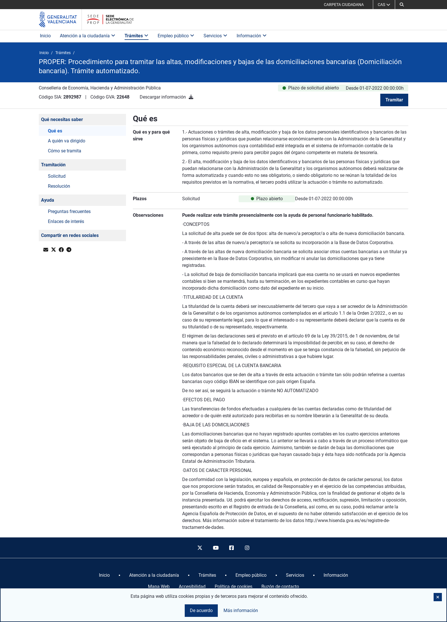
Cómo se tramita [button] (64, 151)
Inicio (45, 35)
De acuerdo (201, 610)
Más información (241, 610)
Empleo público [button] (176, 35)
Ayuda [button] (47, 200)
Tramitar (394, 100)
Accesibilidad (192, 586)
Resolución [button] (59, 186)
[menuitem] (104, 575)
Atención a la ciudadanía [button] (87, 35)
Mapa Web (159, 586)
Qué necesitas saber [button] (62, 119)
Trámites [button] (137, 35)
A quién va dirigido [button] (66, 141)
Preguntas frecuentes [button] (69, 211)
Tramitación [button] (53, 164)
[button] (401, 4)
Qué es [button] (55, 131)
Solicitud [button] (57, 176)
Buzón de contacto (280, 586)
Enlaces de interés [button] (66, 221)
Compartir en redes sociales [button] (70, 235)
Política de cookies (233, 586)
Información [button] (252, 35)
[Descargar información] (191, 97)
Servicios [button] (215, 35)
